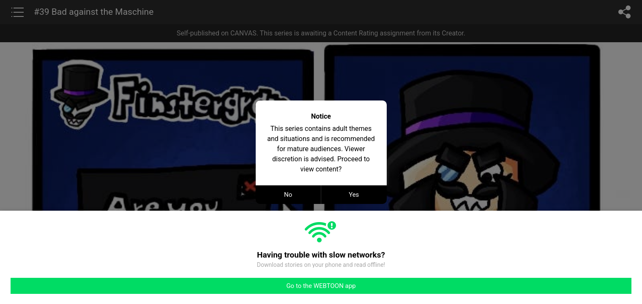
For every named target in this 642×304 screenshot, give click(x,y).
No (288, 194)
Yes (354, 194)
